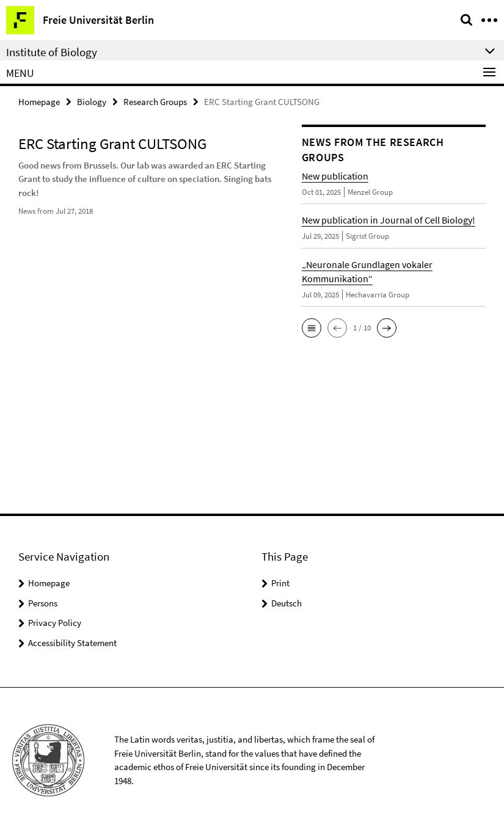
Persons (42, 603)
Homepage (39, 101)
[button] (311, 328)
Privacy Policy (54, 622)
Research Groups (155, 101)
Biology (91, 101)
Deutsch (286, 603)
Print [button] (280, 583)
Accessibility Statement (72, 643)
